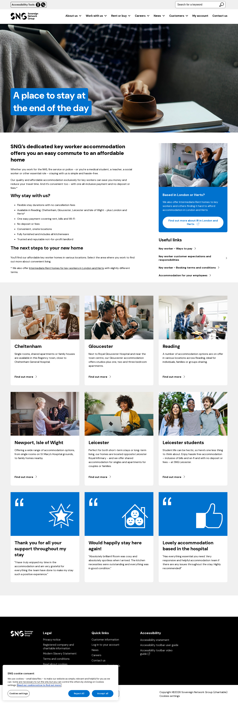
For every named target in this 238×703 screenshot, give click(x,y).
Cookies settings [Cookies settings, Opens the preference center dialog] (18, 695)
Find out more (26, 377)
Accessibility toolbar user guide (159, 645)
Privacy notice (51, 639)
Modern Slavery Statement (60, 653)
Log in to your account (105, 645)
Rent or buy (121, 16)
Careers (142, 16)
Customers (178, 16)
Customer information (105, 639)
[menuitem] (73, 15)
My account (200, 16)
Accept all (102, 695)
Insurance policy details (106, 666)
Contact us (219, 16)
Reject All (79, 695)
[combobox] (200, 4)
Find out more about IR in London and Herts (196, 222)
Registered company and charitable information (58, 646)
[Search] (221, 4)
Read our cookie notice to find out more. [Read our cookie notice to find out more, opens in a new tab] (39, 687)
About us (73, 16)
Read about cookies (55, 664)
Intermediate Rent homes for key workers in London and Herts (66, 268)
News (159, 16)
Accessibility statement (154, 640)
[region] (60, 685)
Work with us (96, 16)
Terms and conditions (56, 659)
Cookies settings (169, 696)
